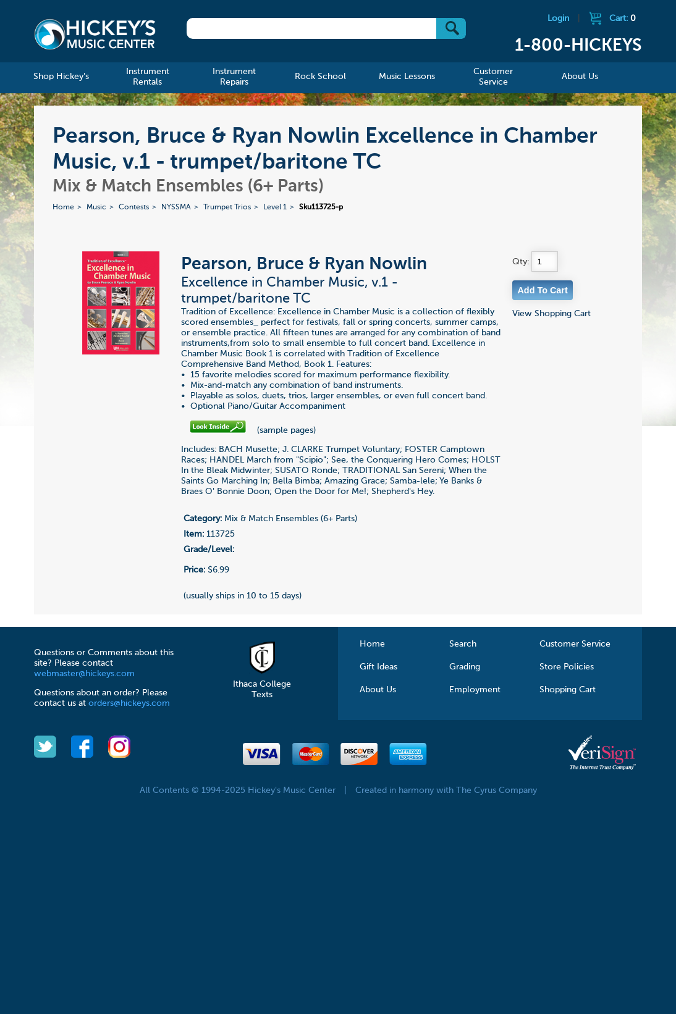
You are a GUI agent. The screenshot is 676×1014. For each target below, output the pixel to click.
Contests (134, 207)
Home (63, 207)
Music (96, 207)
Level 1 (275, 207)
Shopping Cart (567, 689)
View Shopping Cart (551, 313)
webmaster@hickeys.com (84, 673)
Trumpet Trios (227, 207)
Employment (475, 689)
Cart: (622, 18)
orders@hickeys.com (129, 703)
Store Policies (566, 667)
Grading (464, 667)
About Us (378, 689)
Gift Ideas (378, 667)
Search (462, 644)
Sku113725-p (321, 207)
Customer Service (575, 644)
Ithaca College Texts (262, 684)
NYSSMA (176, 207)
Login (558, 18)
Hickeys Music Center (95, 34)
